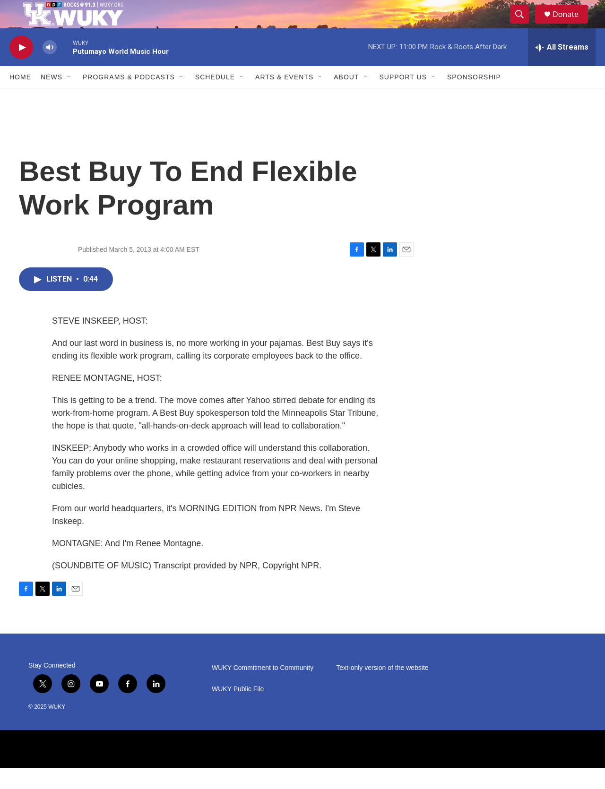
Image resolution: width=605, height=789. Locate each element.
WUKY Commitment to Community (262, 689)
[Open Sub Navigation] (69, 98)
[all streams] (562, 68)
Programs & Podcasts (129, 98)
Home (20, 98)
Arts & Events (284, 98)
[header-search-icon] (523, 25)
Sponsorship (474, 98)
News (51, 98)
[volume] (50, 68)
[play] (21, 68)
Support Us (403, 98)
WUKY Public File (238, 710)
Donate (571, 25)
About (346, 98)
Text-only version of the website (382, 689)
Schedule (215, 98)
